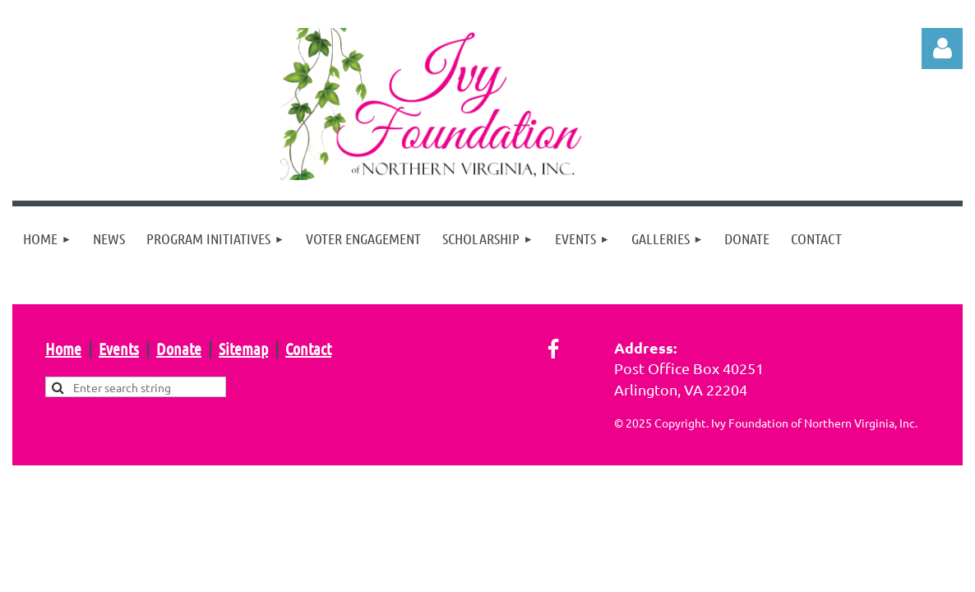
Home (63, 348)
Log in (942, 48)
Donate (178, 348)
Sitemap (243, 348)
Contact (308, 348)
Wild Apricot (766, 502)
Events (119, 348)
